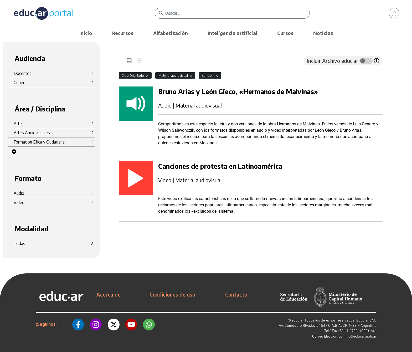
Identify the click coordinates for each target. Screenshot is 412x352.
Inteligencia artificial (232, 33)
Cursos (285, 33)
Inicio (85, 33)
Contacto (236, 294)
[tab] (129, 61)
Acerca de (108, 294)
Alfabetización (170, 33)
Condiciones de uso (172, 294)
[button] (13, 152)
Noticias (323, 33)
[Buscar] (237, 13)
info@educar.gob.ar (360, 336)
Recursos (122, 33)
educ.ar (298, 320)
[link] (394, 13)
